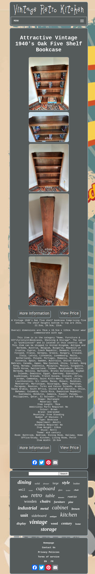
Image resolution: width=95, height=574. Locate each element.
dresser (46, 483)
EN (45, 561)
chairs (45, 501)
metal (44, 508)
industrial (27, 508)
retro (36, 495)
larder (68, 490)
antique (53, 516)
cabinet (60, 507)
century (66, 523)
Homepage (48, 543)
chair (76, 490)
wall (22, 489)
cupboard (45, 488)
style (66, 482)
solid (37, 483)
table (50, 495)
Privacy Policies (48, 552)
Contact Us (48, 547)
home (78, 524)
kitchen (68, 514)
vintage (38, 522)
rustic (72, 496)
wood (54, 523)
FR (52, 561)
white (24, 496)
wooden (30, 501)
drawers (61, 497)
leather (76, 483)
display (21, 523)
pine (70, 502)
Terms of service (48, 557)
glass (60, 490)
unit (24, 515)
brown (76, 509)
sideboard (38, 515)
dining (24, 482)
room (31, 490)
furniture (59, 502)
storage (49, 529)
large (56, 483)
